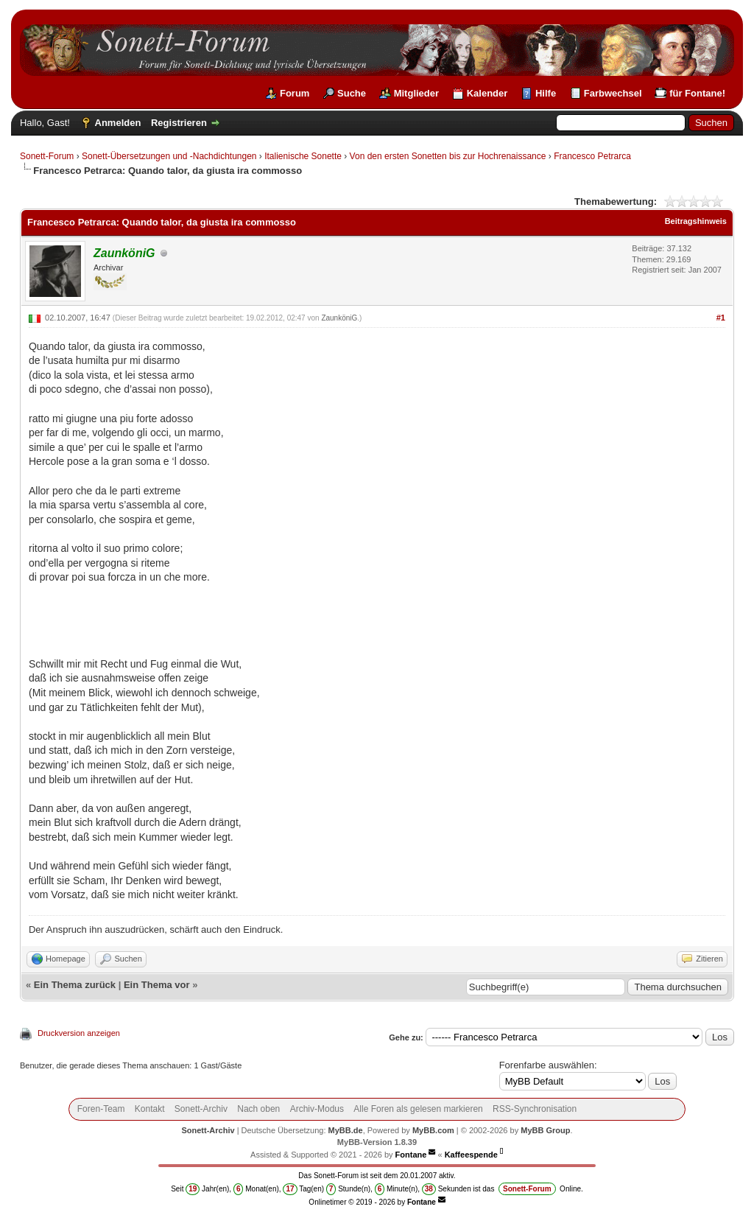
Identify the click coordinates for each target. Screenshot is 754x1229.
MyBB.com (433, 1130)
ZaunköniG (339, 318)
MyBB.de (345, 1130)
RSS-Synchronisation (535, 1109)
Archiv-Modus (317, 1109)
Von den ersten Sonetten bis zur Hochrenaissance (448, 156)
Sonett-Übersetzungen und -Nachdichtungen (169, 156)
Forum (294, 93)
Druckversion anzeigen (79, 1033)
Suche (351, 93)
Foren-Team (101, 1109)
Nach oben (258, 1109)
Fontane (411, 1154)
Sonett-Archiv (201, 1109)
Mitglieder (416, 93)
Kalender (487, 93)
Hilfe (545, 93)
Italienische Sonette (303, 156)
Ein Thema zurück (75, 984)
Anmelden (118, 122)
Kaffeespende (471, 1154)
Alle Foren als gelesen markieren (417, 1109)
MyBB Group (545, 1130)
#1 (720, 317)
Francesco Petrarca (592, 156)
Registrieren (179, 122)
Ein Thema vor (157, 984)
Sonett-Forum (47, 156)
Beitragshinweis (696, 221)
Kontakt (150, 1109)
